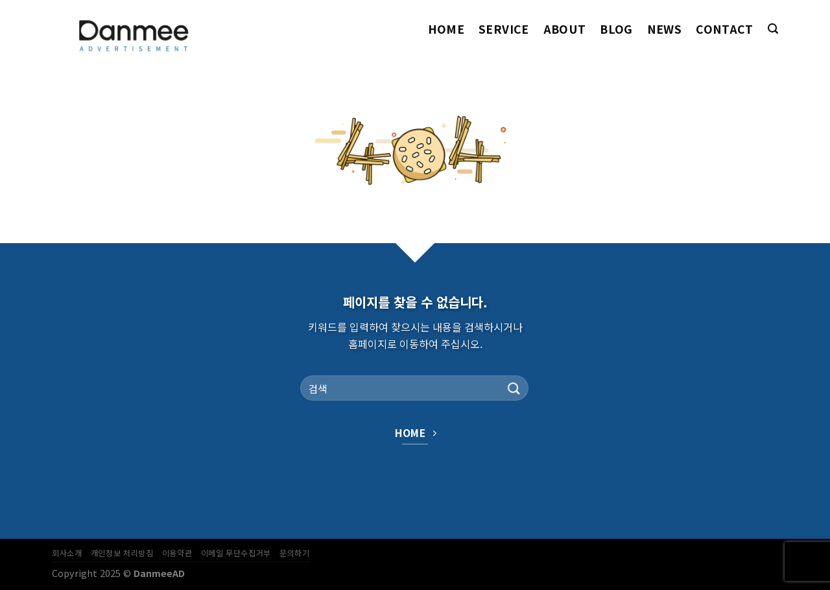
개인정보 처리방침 (122, 553)
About (564, 29)
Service (503, 29)
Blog (616, 29)
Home (446, 29)
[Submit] (514, 388)
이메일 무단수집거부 (236, 553)
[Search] (773, 28)
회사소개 (67, 553)
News (664, 29)
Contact (724, 29)
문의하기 (294, 553)
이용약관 (177, 553)
